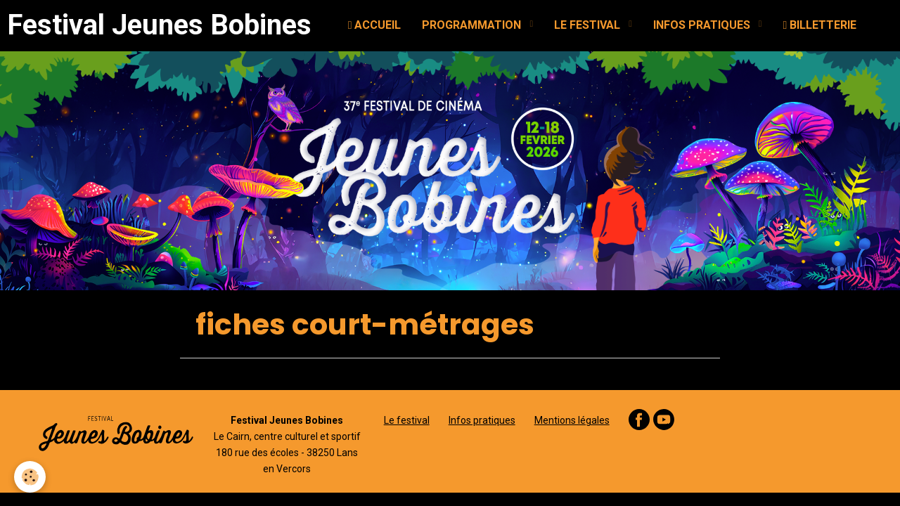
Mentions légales (572, 420)
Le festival (407, 420)
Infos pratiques (482, 420)
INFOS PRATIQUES (703, 25)
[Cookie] (30, 477)
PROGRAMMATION (473, 25)
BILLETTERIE (820, 25)
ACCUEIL (374, 25)
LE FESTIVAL (588, 25)
